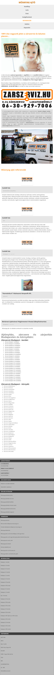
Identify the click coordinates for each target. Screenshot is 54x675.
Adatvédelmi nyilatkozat (6, 487)
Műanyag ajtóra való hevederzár (8, 550)
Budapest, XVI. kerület (5, 612)
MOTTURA (3, 637)
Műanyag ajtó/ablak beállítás (7, 502)
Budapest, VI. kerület (5, 579)
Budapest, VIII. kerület (5, 585)
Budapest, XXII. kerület (6, 629)
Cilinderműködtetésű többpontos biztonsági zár (11, 527)
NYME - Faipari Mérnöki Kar (7, 654)
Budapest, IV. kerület (5, 572)
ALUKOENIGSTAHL (5, 664)
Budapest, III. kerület (5, 568)
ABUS (2, 640)
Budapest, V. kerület (5, 575)
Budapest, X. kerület (5, 592)
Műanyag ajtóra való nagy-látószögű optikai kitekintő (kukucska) (15, 537)
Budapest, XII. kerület (5, 599)
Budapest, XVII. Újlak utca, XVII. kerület (9, 615)
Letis (27, 10)
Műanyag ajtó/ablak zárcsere (7, 498)
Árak (27, 13)
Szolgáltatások (27, 17)
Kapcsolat (27, 27)
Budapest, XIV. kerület (5, 605)
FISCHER (3, 650)
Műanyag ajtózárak (5, 520)
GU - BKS (3, 667)
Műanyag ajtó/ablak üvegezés (7, 512)
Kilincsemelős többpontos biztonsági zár (10, 523)
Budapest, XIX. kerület (5, 619)
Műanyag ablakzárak (5, 530)
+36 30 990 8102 (4, 470)
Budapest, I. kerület (5, 562)
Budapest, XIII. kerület (5, 602)
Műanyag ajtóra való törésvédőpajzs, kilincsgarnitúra (12, 533)
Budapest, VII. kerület (5, 582)
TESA (2, 657)
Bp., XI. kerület (4, 595)
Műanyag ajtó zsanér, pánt (7, 540)
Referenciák (27, 20)
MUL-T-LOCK (3, 644)
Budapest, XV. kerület (5, 609)
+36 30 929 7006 (4, 466)
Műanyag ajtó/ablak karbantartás (8, 508)
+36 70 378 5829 (4, 475)
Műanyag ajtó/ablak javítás (7, 495)
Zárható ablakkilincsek (6, 547)
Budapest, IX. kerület (5, 589)
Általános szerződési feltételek (7, 483)
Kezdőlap (27, 6)
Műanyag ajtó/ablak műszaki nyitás (8, 505)
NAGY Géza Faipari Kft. (6, 647)
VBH (2, 661)
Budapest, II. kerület (5, 565)
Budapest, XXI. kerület (5, 625)
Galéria (27, 24)
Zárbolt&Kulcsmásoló (5, 671)
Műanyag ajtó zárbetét (6, 543)
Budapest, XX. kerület (5, 622)
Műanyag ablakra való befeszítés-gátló (9, 553)
